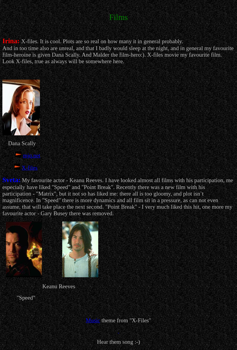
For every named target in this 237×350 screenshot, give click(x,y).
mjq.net (31, 155)
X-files (30, 168)
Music (93, 320)
